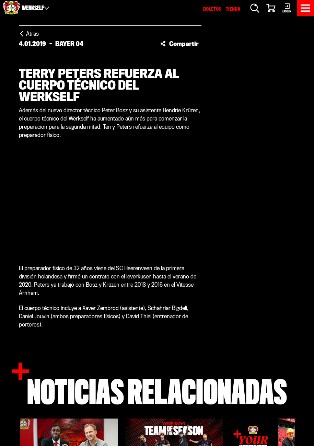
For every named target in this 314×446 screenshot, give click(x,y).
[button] (179, 43)
